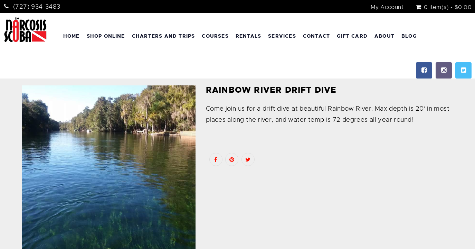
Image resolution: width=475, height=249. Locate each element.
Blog (409, 36)
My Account (387, 7)
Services (282, 36)
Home (71, 36)
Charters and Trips (163, 36)
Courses (215, 36)
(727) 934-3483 (36, 6)
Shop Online (106, 36)
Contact (316, 36)
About (384, 36)
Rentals (248, 36)
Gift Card (352, 36)
